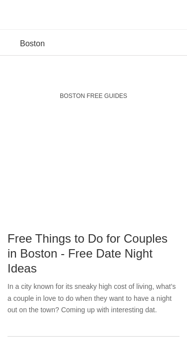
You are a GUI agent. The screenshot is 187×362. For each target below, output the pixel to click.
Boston (32, 43)
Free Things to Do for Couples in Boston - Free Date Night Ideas (87, 253)
